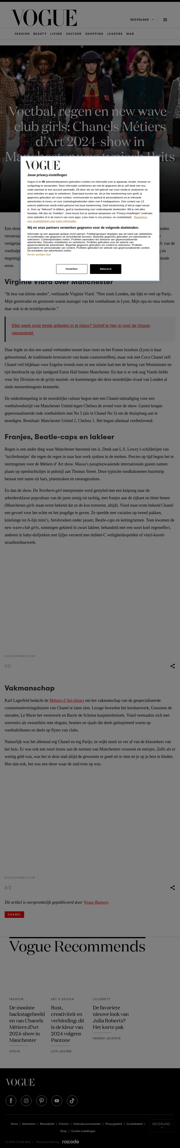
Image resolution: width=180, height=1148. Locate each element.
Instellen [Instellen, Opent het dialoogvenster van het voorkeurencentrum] (71, 268)
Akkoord (105, 268)
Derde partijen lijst (39, 254)
